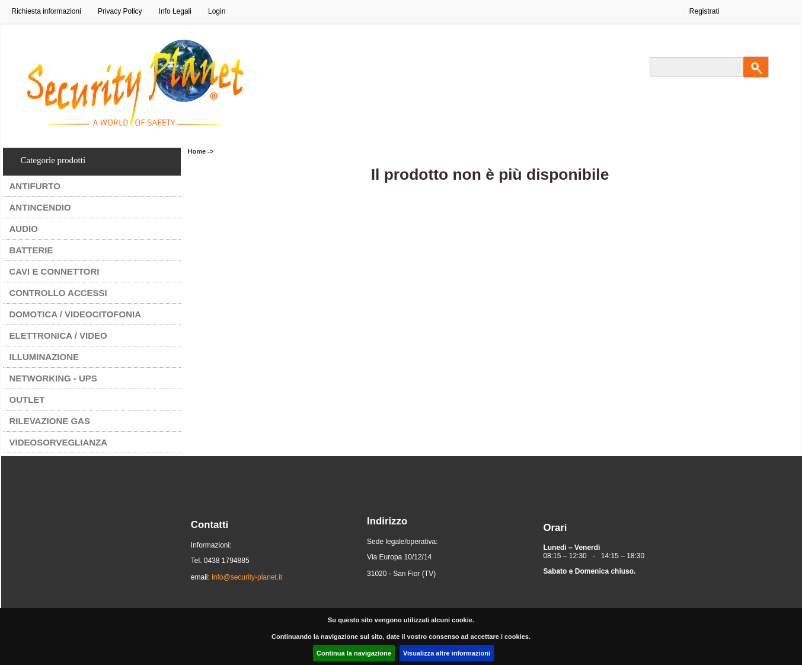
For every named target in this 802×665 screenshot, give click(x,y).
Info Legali (175, 11)
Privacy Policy (120, 11)
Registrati (704, 11)
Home (197, 151)
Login (216, 11)
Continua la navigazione (354, 653)
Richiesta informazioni (46, 11)
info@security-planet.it (247, 577)
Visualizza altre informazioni (446, 653)
